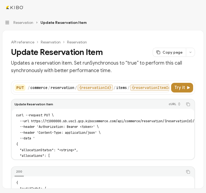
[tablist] (97, 171)
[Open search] (189, 7)
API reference (22, 42)
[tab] (19, 171)
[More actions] (199, 7)
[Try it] (182, 87)
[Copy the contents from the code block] (188, 104)
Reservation (51, 42)
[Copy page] (169, 52)
